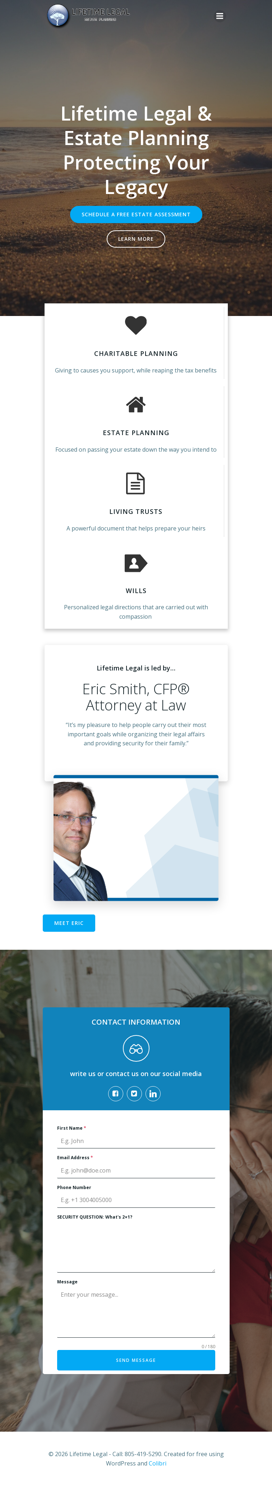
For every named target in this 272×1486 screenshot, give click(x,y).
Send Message (136, 1360)
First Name (71, 1128)
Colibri (157, 1463)
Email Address (75, 1158)
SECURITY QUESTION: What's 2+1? (94, 1217)
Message (67, 1282)
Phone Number (74, 1187)
